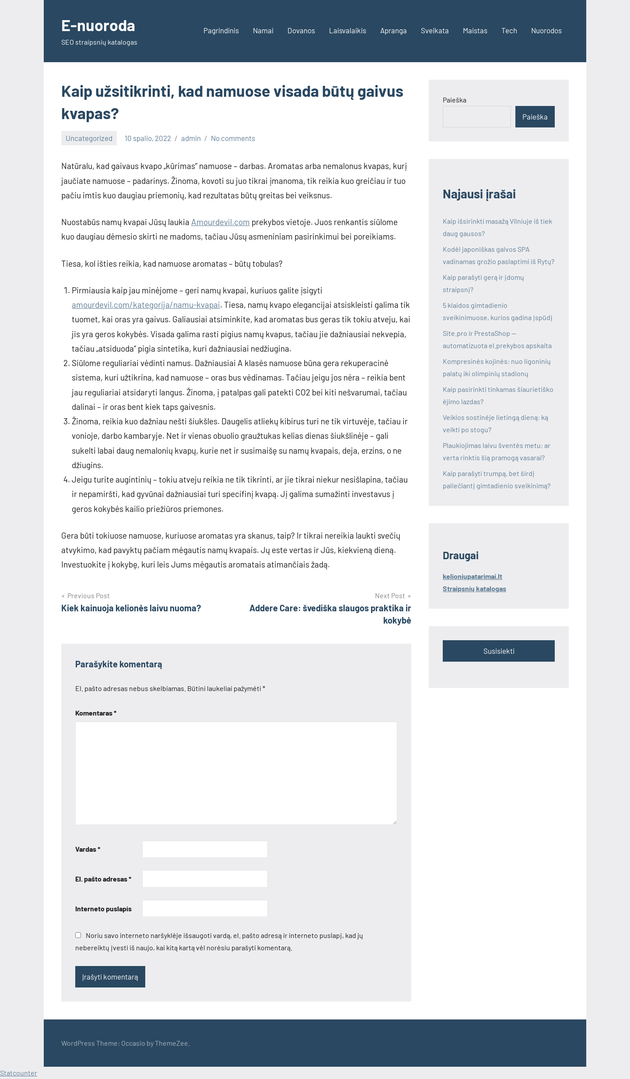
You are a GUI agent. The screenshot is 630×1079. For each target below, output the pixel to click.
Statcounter (18, 1072)
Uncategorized (89, 138)
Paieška (454, 99)
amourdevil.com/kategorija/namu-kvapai (146, 305)
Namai (263, 30)
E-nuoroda (98, 24)
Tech (509, 30)
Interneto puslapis (103, 908)
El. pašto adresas (103, 878)
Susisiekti (498, 650)
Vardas (87, 849)
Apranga (393, 30)
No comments (233, 138)
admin (191, 138)
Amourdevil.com (220, 222)
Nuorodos (546, 30)
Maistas (475, 30)
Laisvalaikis (347, 30)
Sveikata (435, 30)
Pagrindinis (221, 30)
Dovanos (301, 30)
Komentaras (95, 713)
